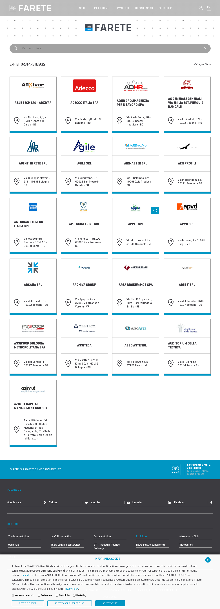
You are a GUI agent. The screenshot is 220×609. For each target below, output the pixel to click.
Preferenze (46, 595)
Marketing (81, 595)
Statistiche (64, 595)
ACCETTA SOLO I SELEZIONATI (69, 603)
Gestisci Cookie (27, 603)
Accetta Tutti (110, 603)
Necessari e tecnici (24, 595)
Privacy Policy (71, 588)
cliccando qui (27, 575)
